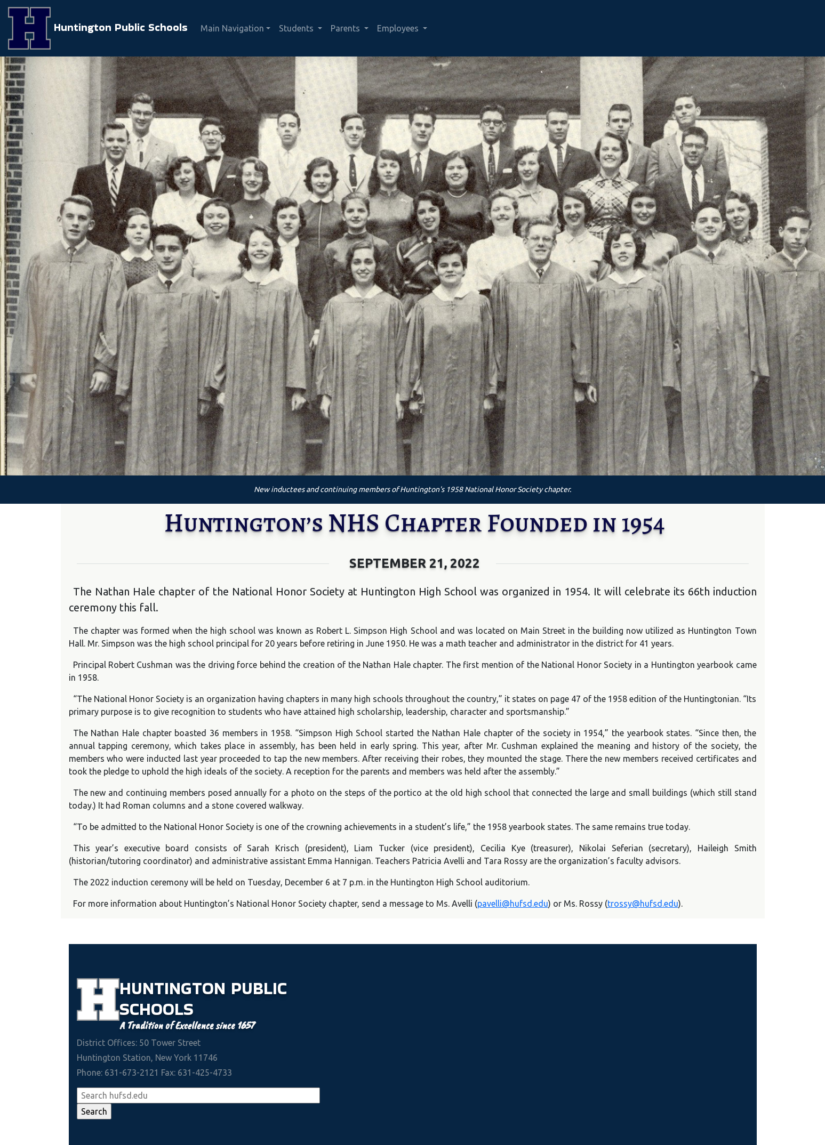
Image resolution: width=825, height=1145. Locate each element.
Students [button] (297, 28)
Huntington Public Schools (98, 28)
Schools (156, 1009)
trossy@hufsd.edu (642, 903)
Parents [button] (346, 28)
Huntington (175, 988)
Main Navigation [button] (232, 28)
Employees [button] (399, 28)
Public (259, 988)
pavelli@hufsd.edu (512, 903)
